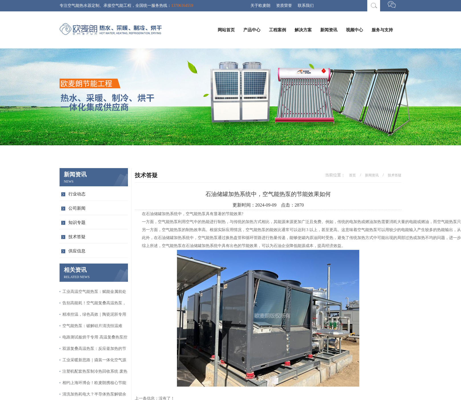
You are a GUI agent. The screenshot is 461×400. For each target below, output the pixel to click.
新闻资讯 (328, 30)
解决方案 (303, 30)
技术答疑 (76, 236)
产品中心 (251, 30)
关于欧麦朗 (260, 5)
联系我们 (306, 5)
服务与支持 (382, 30)
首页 (352, 175)
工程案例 (277, 30)
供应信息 (76, 251)
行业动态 (76, 194)
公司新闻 (76, 208)
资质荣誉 (284, 5)
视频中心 (354, 30)
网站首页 (226, 30)
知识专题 (76, 222)
